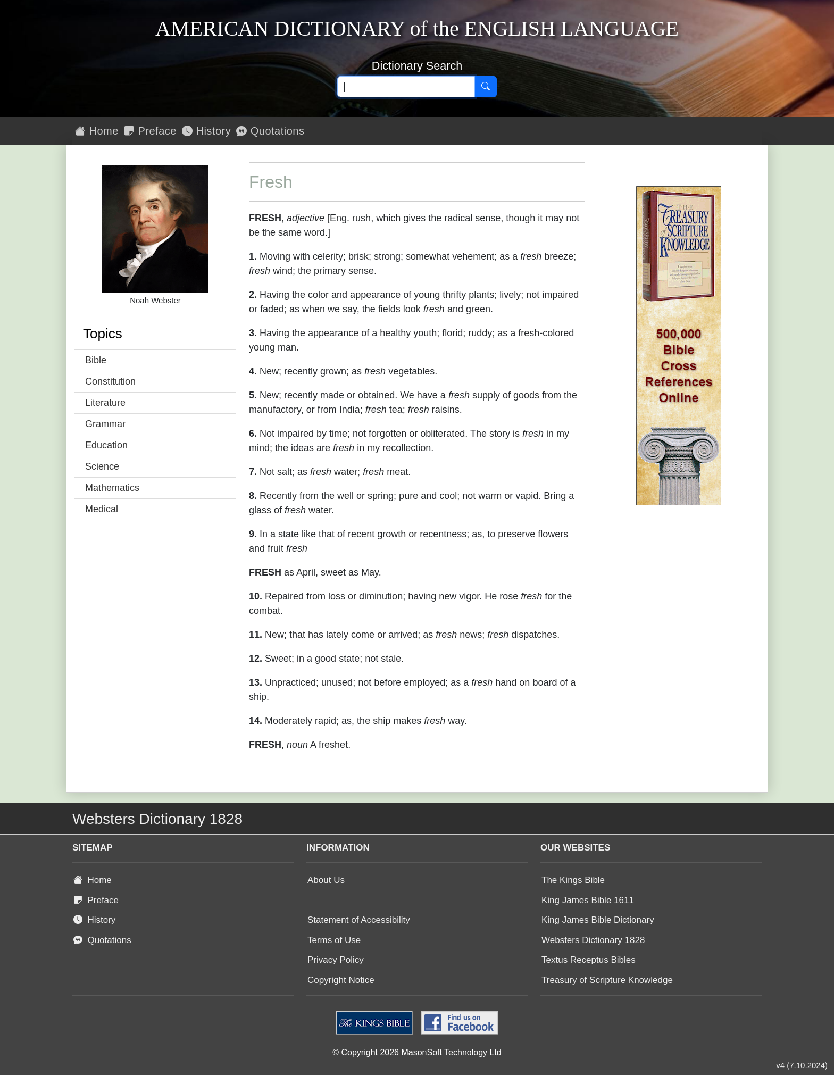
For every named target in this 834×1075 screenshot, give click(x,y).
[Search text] (406, 86)
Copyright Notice (340, 980)
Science (102, 466)
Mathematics (112, 487)
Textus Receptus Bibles (588, 960)
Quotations (270, 131)
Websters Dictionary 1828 (593, 940)
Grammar (105, 424)
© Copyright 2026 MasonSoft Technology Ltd (416, 1052)
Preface (150, 131)
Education (106, 445)
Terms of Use (334, 940)
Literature (105, 402)
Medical (101, 509)
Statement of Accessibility (358, 920)
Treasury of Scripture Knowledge (607, 980)
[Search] (485, 86)
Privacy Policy (335, 960)
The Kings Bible (573, 880)
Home (97, 131)
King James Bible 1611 (587, 900)
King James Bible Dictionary (597, 920)
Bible (95, 360)
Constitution (110, 381)
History (206, 131)
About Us (326, 880)
